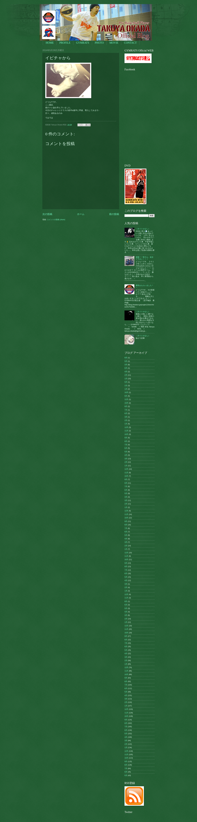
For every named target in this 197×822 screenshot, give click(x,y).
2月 (125, 375)
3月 (125, 365)
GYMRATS (82, 42)
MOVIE (113, 42)
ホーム (80, 214)
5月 (125, 361)
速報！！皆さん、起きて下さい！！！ (144, 258)
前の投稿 (114, 214)
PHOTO (99, 42)
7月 (125, 410)
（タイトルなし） (143, 229)
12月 (126, 399)
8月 (125, 358)
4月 (125, 372)
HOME (50, 42)
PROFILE (64, 42)
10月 (126, 392)
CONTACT (130, 42)
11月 (126, 431)
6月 (125, 368)
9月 (125, 396)
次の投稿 (47, 214)
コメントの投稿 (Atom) (56, 220)
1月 (125, 379)
